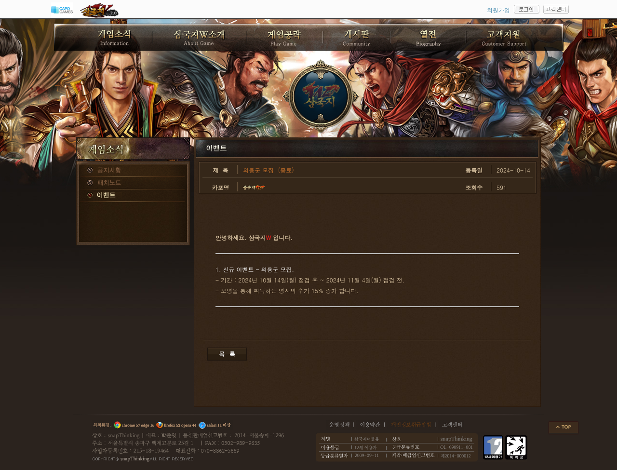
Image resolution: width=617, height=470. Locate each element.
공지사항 (133, 170)
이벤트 (133, 195)
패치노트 (133, 183)
